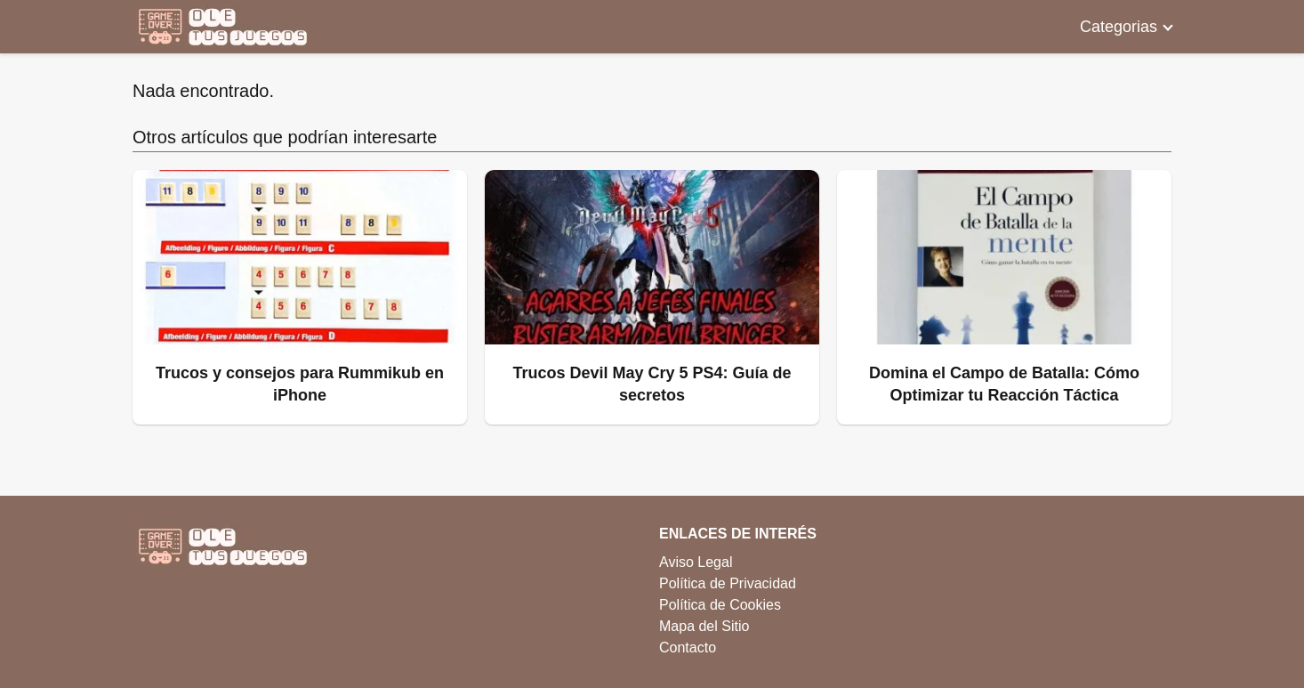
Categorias (1118, 27)
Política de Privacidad (727, 583)
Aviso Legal (695, 562)
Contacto (687, 647)
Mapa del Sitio (704, 626)
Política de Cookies (720, 604)
